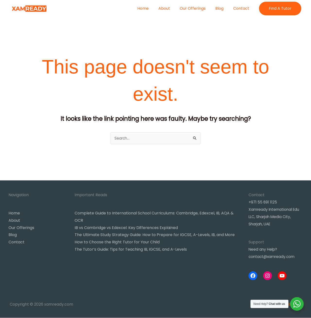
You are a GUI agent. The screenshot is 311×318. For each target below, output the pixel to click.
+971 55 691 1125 (263, 202)
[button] (280, 8)
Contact (242, 8)
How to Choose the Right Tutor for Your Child (117, 242)
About (171, 8)
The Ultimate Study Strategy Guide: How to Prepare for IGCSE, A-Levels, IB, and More (155, 235)
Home (151, 8)
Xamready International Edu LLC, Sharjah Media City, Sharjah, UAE (275, 217)
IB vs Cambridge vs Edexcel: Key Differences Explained (126, 228)
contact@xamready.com (273, 257)
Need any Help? (263, 249)
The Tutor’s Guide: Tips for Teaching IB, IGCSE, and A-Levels (131, 249)
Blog (222, 8)
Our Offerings (197, 8)
